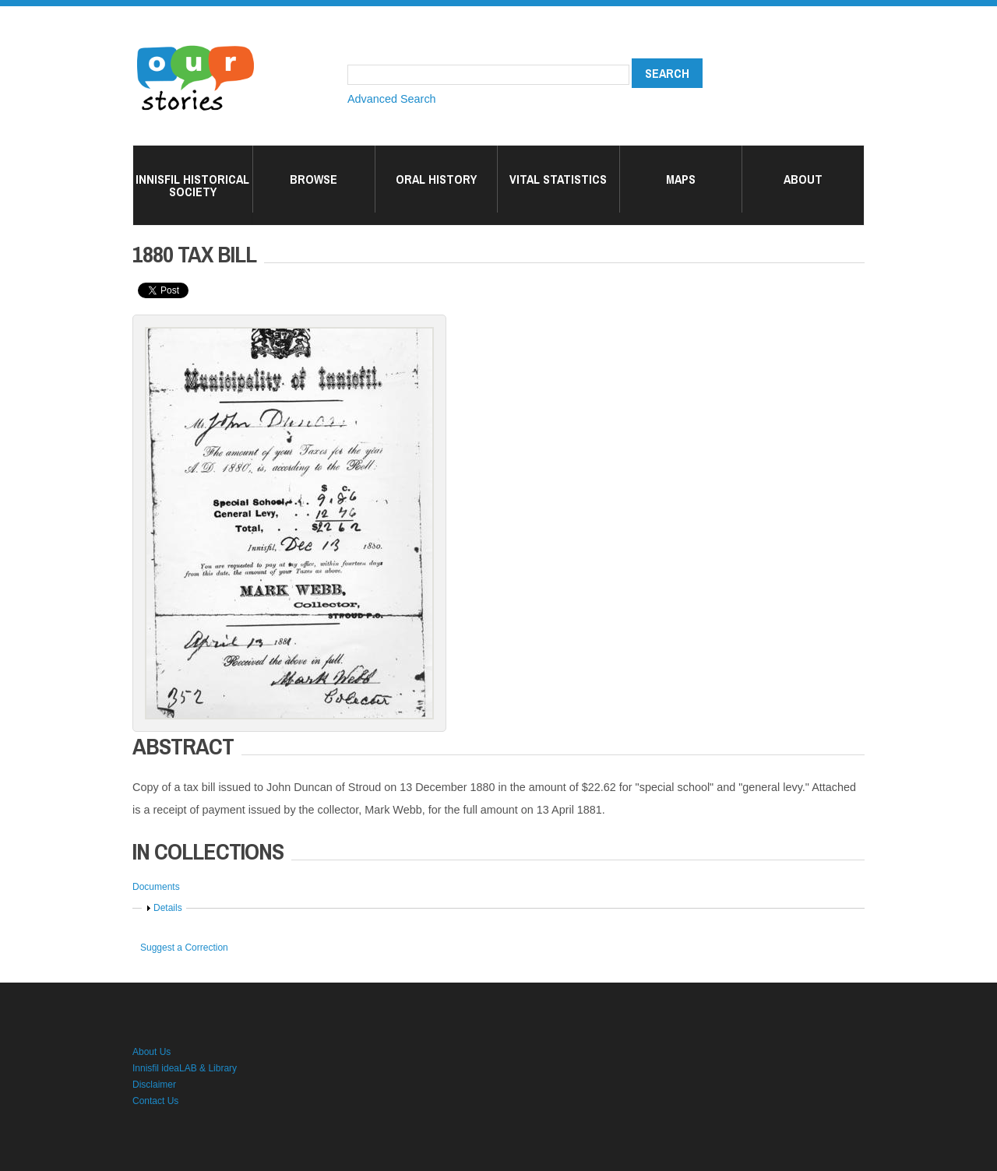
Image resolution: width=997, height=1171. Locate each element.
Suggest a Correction (184, 947)
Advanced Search (391, 99)
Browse (313, 179)
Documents (156, 886)
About (803, 179)
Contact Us (155, 1100)
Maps (681, 179)
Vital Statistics (558, 179)
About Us (151, 1051)
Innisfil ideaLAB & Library (184, 1068)
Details (167, 907)
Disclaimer (154, 1084)
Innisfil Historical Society (192, 185)
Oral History (436, 179)
